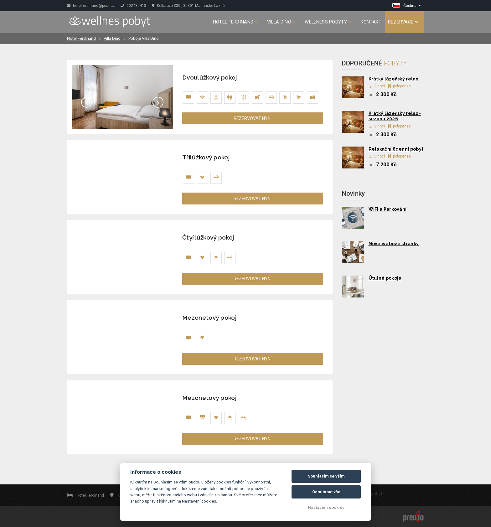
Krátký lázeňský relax (393, 78)
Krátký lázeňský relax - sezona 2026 (395, 116)
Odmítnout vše (326, 491)
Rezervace (403, 22)
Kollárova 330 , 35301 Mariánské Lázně (188, 5)
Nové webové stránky (394, 243)
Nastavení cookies (326, 507)
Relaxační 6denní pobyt (396, 149)
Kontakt (371, 22)
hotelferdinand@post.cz (91, 5)
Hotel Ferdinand (235, 22)
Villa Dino (281, 22)
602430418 (133, 5)
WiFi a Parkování (388, 209)
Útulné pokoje (385, 278)
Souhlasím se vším (326, 476)
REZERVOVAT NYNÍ (252, 118)
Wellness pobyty (328, 22)
